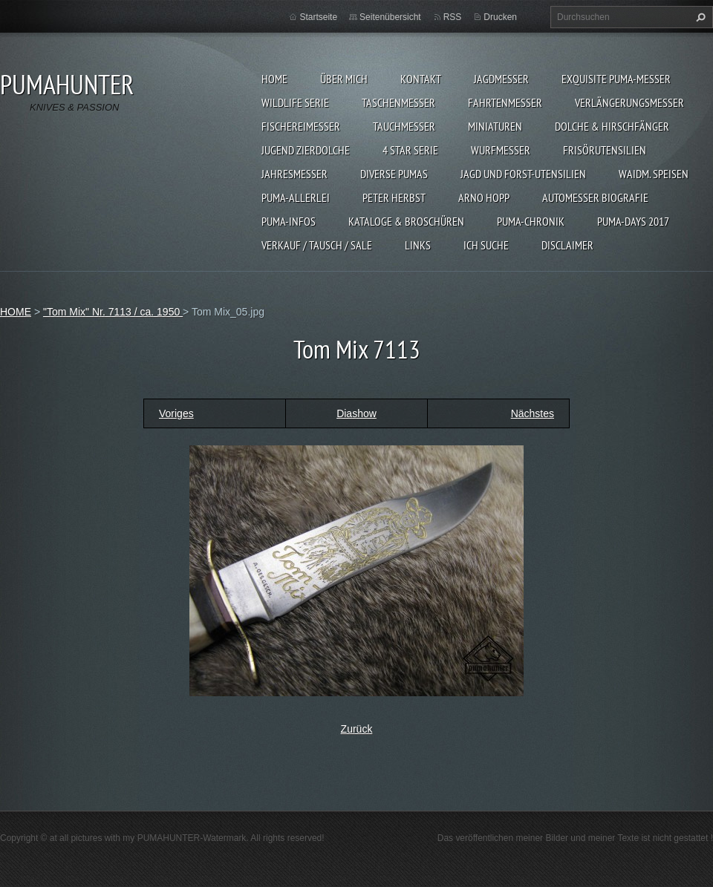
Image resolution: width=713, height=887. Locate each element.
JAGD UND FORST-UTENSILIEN (523, 173)
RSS (452, 17)
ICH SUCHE (486, 245)
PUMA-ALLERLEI (295, 197)
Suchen (699, 17)
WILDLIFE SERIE (295, 102)
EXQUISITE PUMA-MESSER (616, 78)
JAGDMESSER (501, 78)
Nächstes (532, 413)
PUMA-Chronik (530, 221)
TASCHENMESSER (398, 102)
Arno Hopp (483, 197)
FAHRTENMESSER (505, 102)
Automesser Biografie (595, 197)
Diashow (356, 413)
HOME (274, 78)
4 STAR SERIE (410, 150)
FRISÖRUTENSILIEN (604, 150)
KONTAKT (420, 78)
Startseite (318, 17)
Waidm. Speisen (653, 173)
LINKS (418, 245)
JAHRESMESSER (294, 173)
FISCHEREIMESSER (300, 126)
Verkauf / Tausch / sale (316, 245)
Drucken (500, 17)
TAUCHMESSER (404, 126)
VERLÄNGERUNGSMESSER (629, 102)
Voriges (176, 413)
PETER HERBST (394, 197)
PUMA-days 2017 (633, 221)
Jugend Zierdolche (305, 150)
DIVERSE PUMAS (394, 173)
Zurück (357, 729)
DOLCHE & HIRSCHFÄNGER (612, 126)
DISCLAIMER (567, 245)
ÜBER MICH (344, 78)
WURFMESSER (500, 150)
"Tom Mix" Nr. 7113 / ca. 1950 (113, 312)
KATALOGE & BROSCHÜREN (406, 221)
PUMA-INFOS (288, 221)
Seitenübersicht (390, 17)
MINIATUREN (495, 126)
